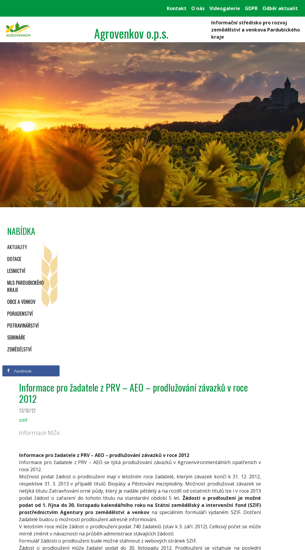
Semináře (16, 337)
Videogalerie (224, 8)
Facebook (19, 371)
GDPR (251, 8)
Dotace (14, 259)
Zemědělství (19, 349)
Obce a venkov (21, 301)
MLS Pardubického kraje (25, 286)
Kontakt (176, 8)
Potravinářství (23, 325)
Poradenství (20, 313)
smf (23, 420)
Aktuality (17, 247)
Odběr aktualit (280, 8)
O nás (198, 8)
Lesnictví (16, 270)
